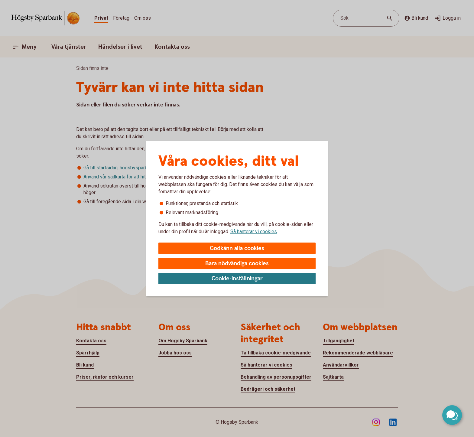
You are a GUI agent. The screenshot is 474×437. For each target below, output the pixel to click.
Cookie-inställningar (237, 278)
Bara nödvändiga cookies (237, 263)
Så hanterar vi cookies (253, 231)
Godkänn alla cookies (237, 248)
